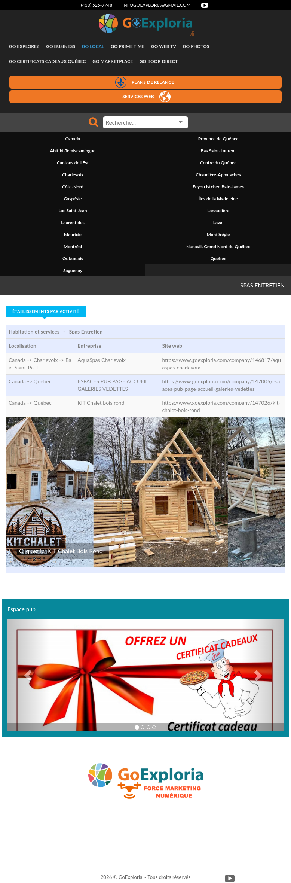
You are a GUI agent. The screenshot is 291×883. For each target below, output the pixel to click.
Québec (42, 381)
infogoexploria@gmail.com (156, 5)
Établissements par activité (45, 311)
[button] (28, 675)
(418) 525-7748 (97, 5)
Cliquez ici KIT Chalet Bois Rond (61, 550)
